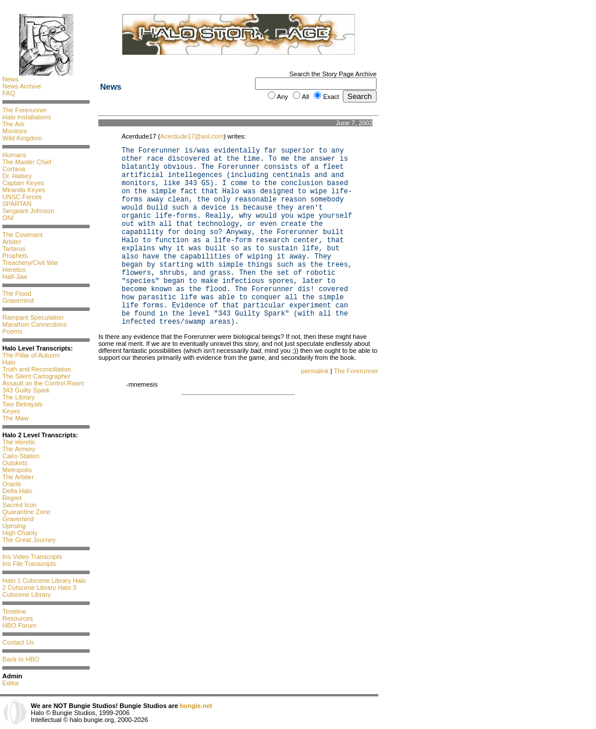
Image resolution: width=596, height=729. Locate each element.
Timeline (14, 611)
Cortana (13, 168)
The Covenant (22, 234)
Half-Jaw (14, 276)
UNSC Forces (22, 196)
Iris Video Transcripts (32, 556)
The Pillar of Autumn (31, 355)
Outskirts (14, 462)
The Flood (16, 293)
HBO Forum (19, 625)
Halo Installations (26, 117)
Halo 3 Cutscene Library (39, 591)
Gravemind (18, 300)
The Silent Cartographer (36, 376)
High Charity (20, 532)
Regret (12, 497)
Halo (9, 362)
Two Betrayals (22, 404)
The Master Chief (26, 161)
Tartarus (14, 248)
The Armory (19, 448)
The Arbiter (18, 476)
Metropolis (17, 469)
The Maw (15, 418)
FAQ (8, 93)
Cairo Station (21, 455)
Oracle (11, 483)
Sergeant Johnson (28, 210)
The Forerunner (24, 110)
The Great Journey (29, 539)
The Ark (13, 124)
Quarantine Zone (26, 511)
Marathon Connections (34, 324)
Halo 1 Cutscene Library (36, 580)
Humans (14, 154)
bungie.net (196, 705)
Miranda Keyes (23, 189)
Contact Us (18, 642)
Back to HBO (21, 659)
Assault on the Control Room (43, 383)
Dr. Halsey (17, 175)
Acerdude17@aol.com (192, 136)
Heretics (14, 269)
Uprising (14, 525)
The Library (18, 397)
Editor (10, 683)
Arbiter (11, 241)
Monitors (14, 131)
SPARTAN (16, 203)
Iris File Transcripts (29, 563)
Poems (12, 331)
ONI (8, 217)
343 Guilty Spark (25, 390)
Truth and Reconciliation (36, 369)
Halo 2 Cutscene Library (44, 584)
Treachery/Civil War (30, 262)
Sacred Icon (19, 504)
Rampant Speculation (32, 317)
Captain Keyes (23, 182)
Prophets (15, 255)
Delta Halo (17, 490)
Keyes (11, 411)
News (10, 79)
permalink (315, 370)
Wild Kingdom (22, 138)
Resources (17, 618)
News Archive (21, 86)
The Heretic (19, 441)
